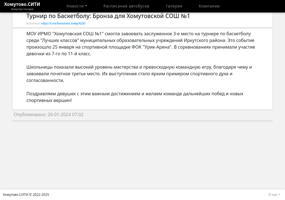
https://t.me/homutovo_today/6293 (63, 23)
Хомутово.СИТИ (22, 6)
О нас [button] (273, 194)
